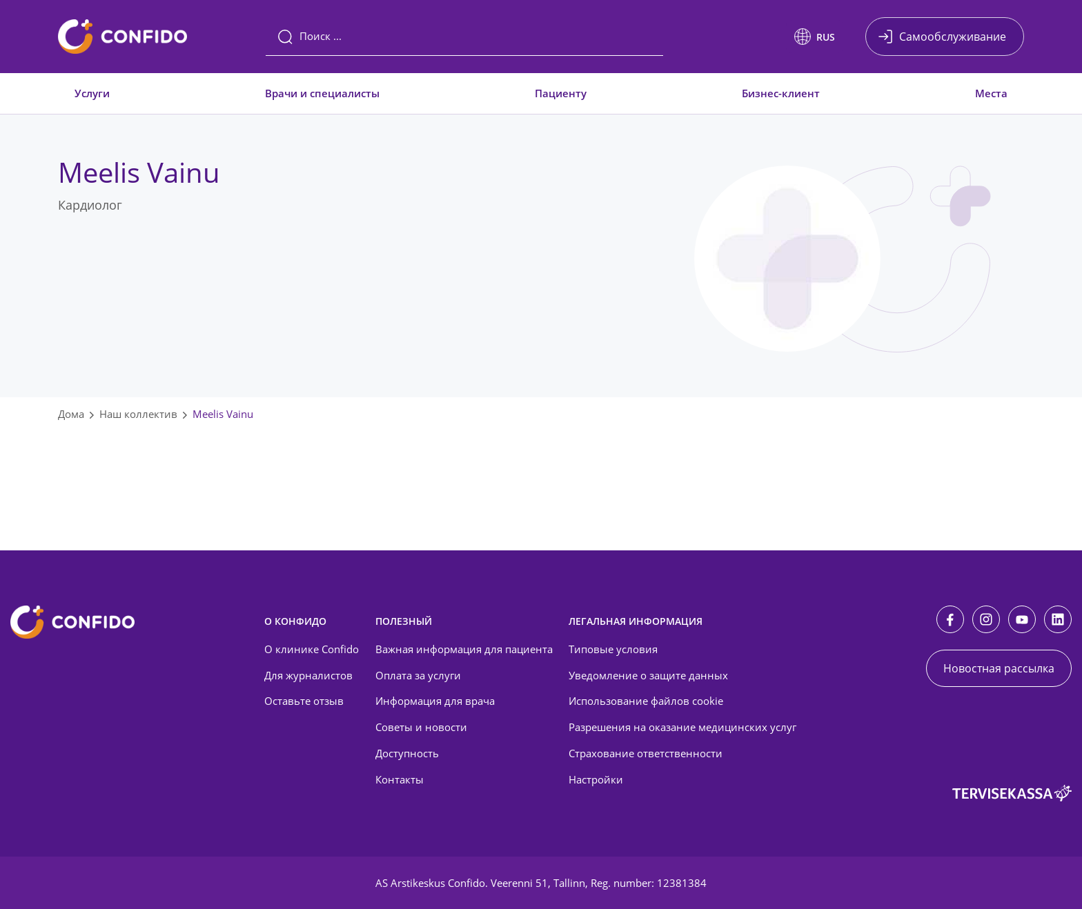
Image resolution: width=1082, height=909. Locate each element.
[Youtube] (1022, 619)
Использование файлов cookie (646, 701)
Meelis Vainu (223, 414)
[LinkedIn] (1058, 619)
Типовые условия (613, 649)
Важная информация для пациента (464, 649)
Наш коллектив (138, 414)
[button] (814, 36)
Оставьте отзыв (304, 701)
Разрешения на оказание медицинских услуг (682, 727)
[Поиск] (464, 36)
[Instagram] (986, 619)
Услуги (92, 93)
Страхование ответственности (645, 753)
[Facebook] (950, 619)
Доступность (407, 753)
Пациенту (561, 93)
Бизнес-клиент (781, 93)
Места (991, 93)
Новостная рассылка (998, 668)
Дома (71, 414)
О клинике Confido (311, 649)
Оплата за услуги (418, 675)
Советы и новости (421, 727)
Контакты (399, 779)
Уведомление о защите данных (648, 675)
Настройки (596, 779)
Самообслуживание (952, 36)
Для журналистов (308, 675)
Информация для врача (435, 701)
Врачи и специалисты (322, 93)
